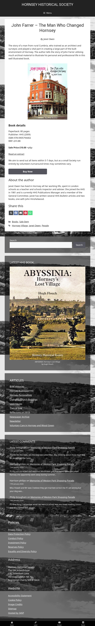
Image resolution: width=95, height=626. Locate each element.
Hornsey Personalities (21, 395)
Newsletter (15, 421)
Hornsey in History (19, 390)
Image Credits (15, 604)
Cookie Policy (15, 600)
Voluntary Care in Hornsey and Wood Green (32, 425)
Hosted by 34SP (16, 612)
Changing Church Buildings (23, 399)
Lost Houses (16, 403)
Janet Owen (35, 225)
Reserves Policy (16, 546)
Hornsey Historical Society (47, 4)
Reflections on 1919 (20, 412)
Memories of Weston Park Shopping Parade (53, 447)
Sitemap (12, 608)
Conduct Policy (15, 538)
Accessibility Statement (20, 595)
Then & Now (16, 408)
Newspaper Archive (19, 416)
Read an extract (16, 154)
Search (13, 240)
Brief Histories (17, 386)
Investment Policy (17, 542)
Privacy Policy (15, 529)
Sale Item (24, 221)
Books (15, 221)
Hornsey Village (20, 225)
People (45, 225)
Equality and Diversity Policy (22, 551)
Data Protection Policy (19, 534)
